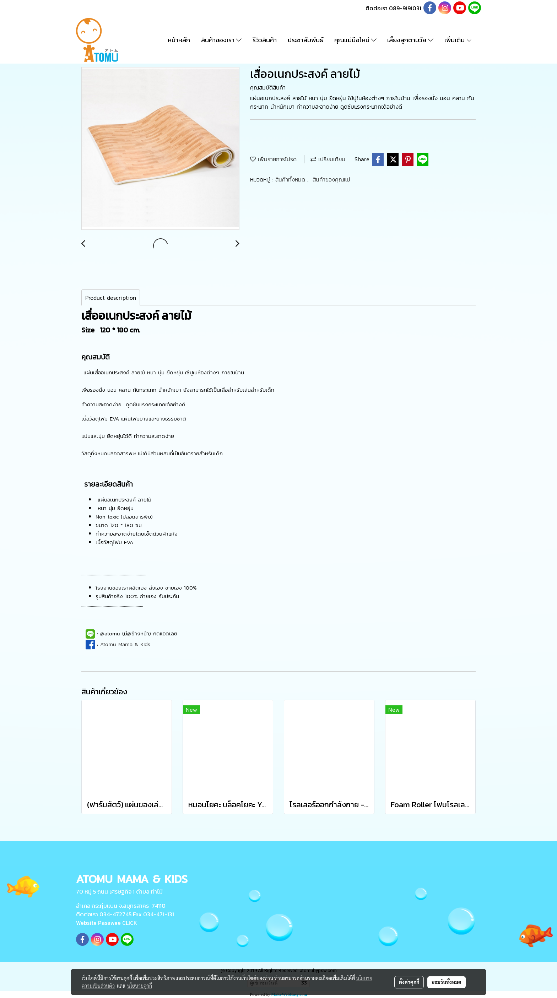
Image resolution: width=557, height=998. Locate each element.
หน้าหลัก (179, 40)
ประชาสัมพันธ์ (305, 40)
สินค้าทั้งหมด (291, 179)
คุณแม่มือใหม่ (355, 40)
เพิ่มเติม (458, 40)
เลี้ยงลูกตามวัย (410, 40)
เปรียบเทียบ (327, 159)
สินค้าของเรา (221, 40)
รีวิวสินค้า (265, 40)
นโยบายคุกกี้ (139, 985)
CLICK (129, 922)
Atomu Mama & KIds (125, 644)
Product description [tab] (110, 297)
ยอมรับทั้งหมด (446, 982)
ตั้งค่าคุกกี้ (409, 982)
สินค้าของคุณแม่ (331, 179)
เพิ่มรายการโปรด (273, 159)
